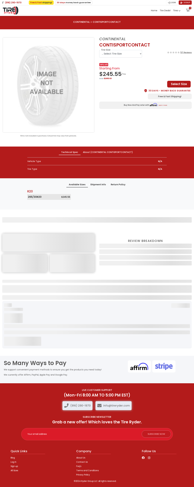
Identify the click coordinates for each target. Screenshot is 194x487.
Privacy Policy (83, 474)
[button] (188, 9)
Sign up (14, 466)
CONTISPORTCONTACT (107, 22)
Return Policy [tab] (118, 184)
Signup (185, 2)
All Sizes (14, 470)
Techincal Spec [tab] (69, 152)
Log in (13, 461)
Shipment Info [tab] (98, 184)
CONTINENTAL (81, 22)
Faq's (78, 466)
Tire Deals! (165, 10)
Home (154, 10)
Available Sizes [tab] (77, 184)
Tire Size (105, 49)
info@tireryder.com (116, 405)
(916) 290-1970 (80, 405)
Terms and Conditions (87, 470)
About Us (80, 457)
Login (172, 2)
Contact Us (82, 461)
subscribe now (156, 434)
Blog (13, 457)
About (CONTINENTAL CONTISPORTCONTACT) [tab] (108, 152)
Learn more (163, 105)
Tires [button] (176, 10)
